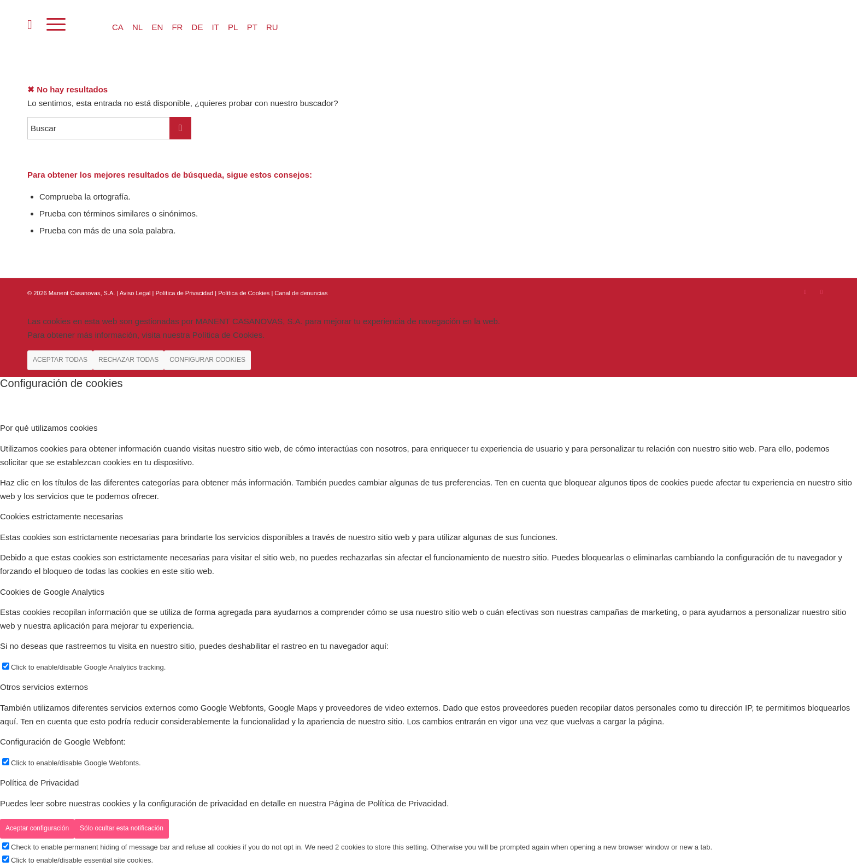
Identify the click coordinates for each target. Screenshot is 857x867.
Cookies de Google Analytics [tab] (52, 591)
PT (252, 27)
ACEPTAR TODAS (60, 360)
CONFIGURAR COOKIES (207, 360)
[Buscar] (29, 25)
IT (215, 27)
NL (137, 27)
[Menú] (56, 25)
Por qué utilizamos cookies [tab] (48, 427)
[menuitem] (29, 25)
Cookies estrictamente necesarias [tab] (61, 516)
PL (233, 27)
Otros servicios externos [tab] (44, 687)
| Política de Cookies (243, 293)
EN (157, 27)
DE (197, 27)
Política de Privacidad (185, 293)
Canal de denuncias (300, 293)
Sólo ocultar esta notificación (121, 828)
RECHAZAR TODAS (128, 360)
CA (118, 27)
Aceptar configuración (37, 828)
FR (177, 27)
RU (272, 27)
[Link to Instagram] (805, 292)
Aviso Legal (135, 293)
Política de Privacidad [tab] (39, 782)
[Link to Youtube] (821, 292)
